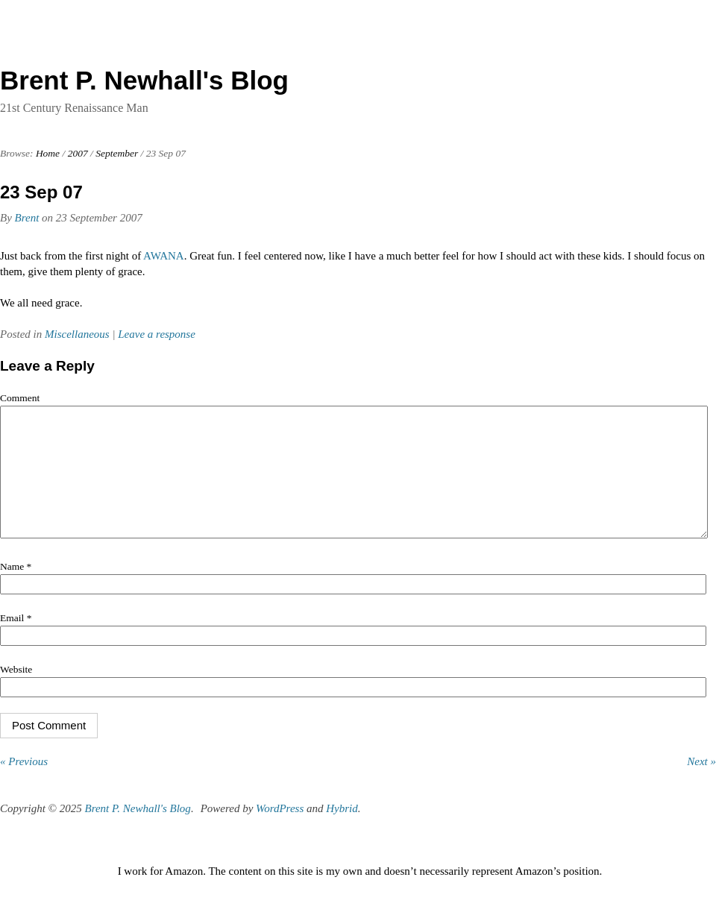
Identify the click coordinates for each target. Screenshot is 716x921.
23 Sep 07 (41, 192)
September (116, 153)
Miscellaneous (77, 334)
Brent (27, 218)
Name (15, 588)
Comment (20, 397)
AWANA (163, 256)
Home (48, 153)
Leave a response (156, 334)
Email (15, 640)
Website (16, 691)
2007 (78, 153)
